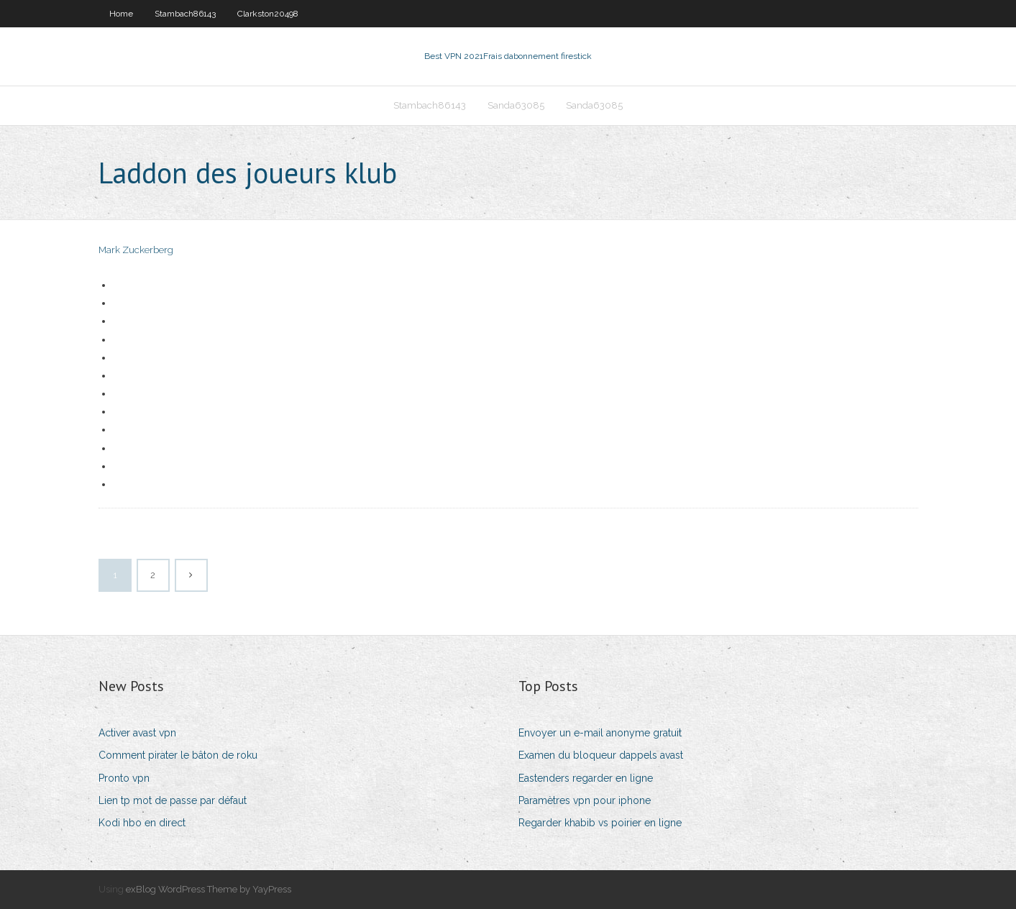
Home (121, 14)
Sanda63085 (516, 105)
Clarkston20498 (267, 14)
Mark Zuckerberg (136, 250)
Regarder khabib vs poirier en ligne (600, 822)
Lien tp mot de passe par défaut (173, 800)
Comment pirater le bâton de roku (178, 755)
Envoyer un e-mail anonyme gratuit (600, 733)
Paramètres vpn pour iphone (584, 800)
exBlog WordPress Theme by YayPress (208, 889)
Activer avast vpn (137, 733)
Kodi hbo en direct (142, 822)
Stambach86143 (185, 14)
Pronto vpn (124, 778)
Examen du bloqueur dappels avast (600, 755)
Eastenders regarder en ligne (585, 778)
